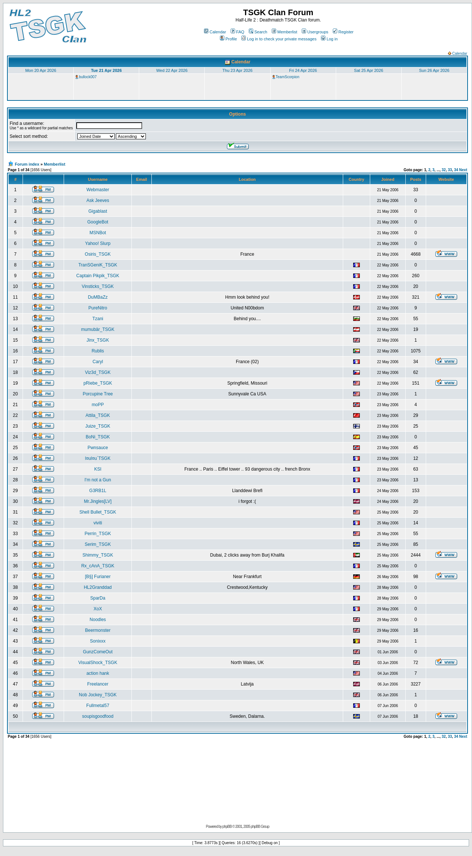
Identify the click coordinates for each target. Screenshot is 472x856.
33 (450, 170)
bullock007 (88, 77)
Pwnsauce (97, 447)
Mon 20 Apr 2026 (40, 70)
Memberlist (284, 32)
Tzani (97, 318)
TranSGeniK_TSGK (97, 265)
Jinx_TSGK (98, 340)
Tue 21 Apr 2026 (106, 70)
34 (456, 170)
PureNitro (97, 308)
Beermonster (98, 630)
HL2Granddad (97, 587)
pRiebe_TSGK (97, 383)
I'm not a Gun (97, 479)
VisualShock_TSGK (97, 662)
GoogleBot (97, 222)
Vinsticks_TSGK (98, 286)
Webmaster (98, 189)
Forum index (27, 164)
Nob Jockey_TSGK (98, 694)
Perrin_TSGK (97, 533)
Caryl (98, 361)
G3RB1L (97, 490)
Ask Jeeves (97, 200)
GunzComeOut (98, 651)
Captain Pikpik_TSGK (97, 275)
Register (343, 32)
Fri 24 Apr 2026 (303, 70)
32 (444, 170)
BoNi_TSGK (98, 436)
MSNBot (98, 232)
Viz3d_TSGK (98, 372)
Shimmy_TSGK (98, 555)
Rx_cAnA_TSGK (97, 565)
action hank (97, 673)
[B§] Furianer (97, 576)
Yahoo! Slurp (98, 243)
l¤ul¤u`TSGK (98, 458)
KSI (97, 469)
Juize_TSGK (97, 426)
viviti (97, 522)
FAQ (237, 32)
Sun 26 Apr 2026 (434, 70)
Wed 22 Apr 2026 (172, 70)
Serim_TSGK (98, 544)
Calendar (215, 32)
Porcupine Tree (98, 394)
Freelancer (97, 684)
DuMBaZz (97, 297)
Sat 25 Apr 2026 (368, 70)
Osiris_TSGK (98, 254)
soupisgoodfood (98, 716)
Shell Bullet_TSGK (97, 512)
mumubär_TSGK (97, 329)
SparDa (98, 598)
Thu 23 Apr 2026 (237, 70)
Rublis (97, 351)
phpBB (227, 827)
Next (463, 170)
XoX (98, 608)
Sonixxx (98, 641)
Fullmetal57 (97, 705)
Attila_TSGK (98, 415)
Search (258, 32)
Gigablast (97, 211)
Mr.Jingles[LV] (97, 501)
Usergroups (315, 32)
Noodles (98, 619)
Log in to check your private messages (279, 39)
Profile (228, 39)
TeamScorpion (287, 77)
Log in (329, 39)
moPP (98, 404)
